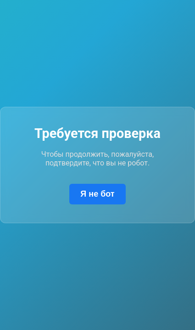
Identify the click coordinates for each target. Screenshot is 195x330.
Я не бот (97, 193)
